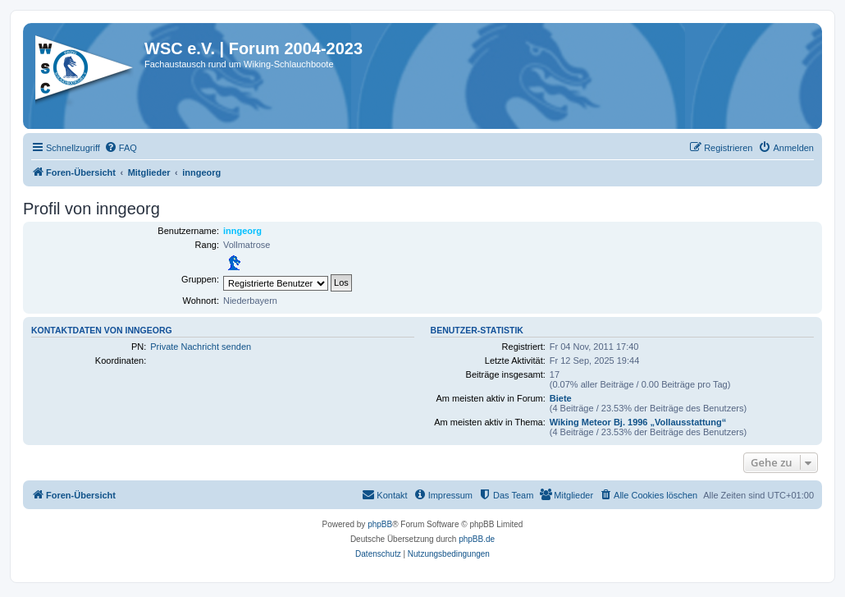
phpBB (380, 524)
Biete (561, 398)
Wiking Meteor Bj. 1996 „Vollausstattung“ (638, 422)
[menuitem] (120, 148)
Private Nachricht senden (200, 346)
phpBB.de (477, 539)
